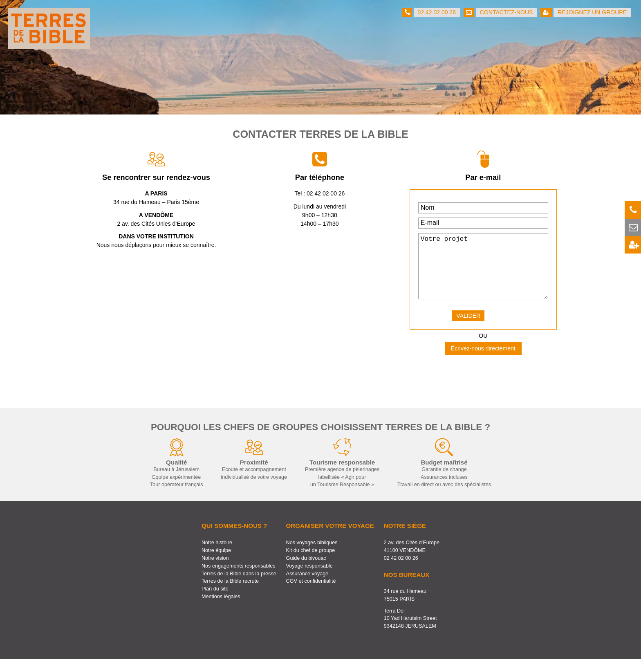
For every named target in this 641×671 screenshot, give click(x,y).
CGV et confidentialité (311, 593)
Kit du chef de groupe (310, 563)
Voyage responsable (309, 578)
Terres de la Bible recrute (230, 593)
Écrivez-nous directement (483, 360)
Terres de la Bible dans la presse (239, 586)
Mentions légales (221, 609)
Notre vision (215, 570)
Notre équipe (216, 563)
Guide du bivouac (306, 570)
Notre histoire (217, 555)
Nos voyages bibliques (312, 555)
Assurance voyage (307, 586)
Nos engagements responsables (239, 578)
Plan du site (215, 601)
